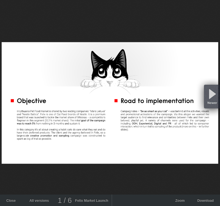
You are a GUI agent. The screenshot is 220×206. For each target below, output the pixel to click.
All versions (39, 201)
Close (11, 201)
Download (205, 201)
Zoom (180, 201)
